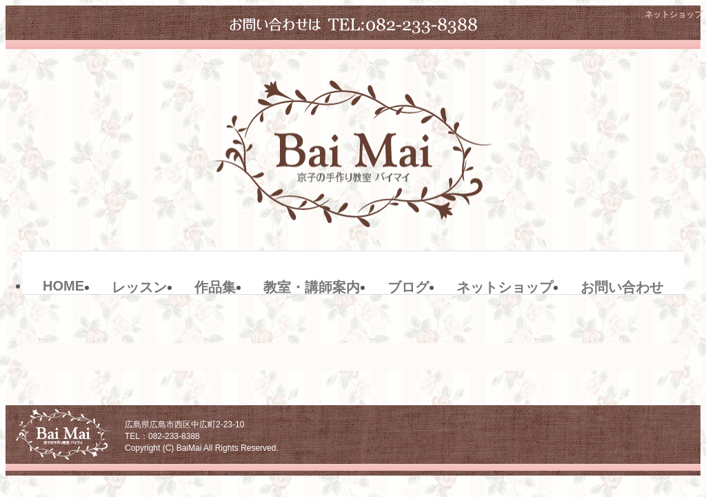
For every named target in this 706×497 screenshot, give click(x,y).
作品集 (215, 287)
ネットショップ (504, 287)
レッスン (139, 287)
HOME (63, 285)
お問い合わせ (622, 287)
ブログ (408, 287)
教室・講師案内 (311, 287)
